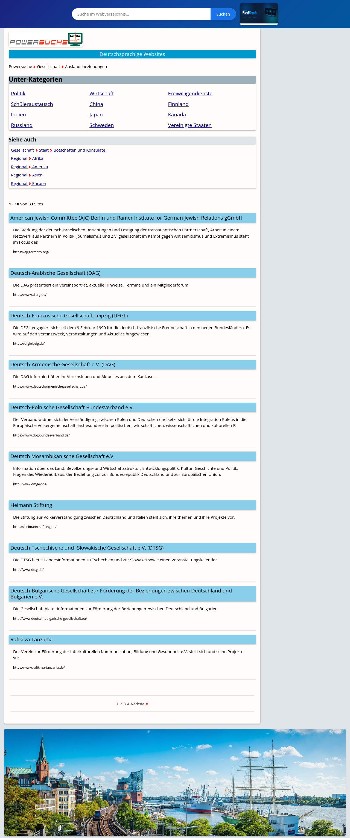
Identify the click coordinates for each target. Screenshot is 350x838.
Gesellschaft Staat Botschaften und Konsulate (58, 150)
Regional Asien (27, 175)
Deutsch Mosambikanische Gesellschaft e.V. (62, 456)
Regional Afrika (27, 158)
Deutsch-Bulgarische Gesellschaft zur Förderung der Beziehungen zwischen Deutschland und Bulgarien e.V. (121, 593)
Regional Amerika (29, 166)
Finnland (178, 104)
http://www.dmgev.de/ (30, 484)
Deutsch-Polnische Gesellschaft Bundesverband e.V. (72, 407)
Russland (22, 125)
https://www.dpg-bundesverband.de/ (41, 435)
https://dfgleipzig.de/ (29, 343)
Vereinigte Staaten (190, 125)
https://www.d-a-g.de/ (29, 294)
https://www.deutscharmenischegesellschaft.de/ (50, 386)
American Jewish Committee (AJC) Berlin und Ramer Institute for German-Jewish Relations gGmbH (126, 217)
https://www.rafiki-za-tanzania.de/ (39, 667)
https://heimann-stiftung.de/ (35, 526)
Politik (18, 93)
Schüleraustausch (32, 104)
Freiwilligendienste (190, 93)
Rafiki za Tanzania (31, 639)
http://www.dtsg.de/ (28, 569)
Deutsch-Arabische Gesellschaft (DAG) (55, 272)
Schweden (101, 125)
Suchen (223, 14)
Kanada (177, 114)
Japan (96, 114)
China (96, 104)
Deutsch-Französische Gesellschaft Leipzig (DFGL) (69, 315)
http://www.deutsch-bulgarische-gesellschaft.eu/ (50, 618)
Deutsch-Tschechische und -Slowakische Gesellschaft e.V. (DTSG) (87, 547)
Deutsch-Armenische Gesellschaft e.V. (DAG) (62, 364)
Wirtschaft (101, 93)
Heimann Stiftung (31, 504)
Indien (18, 114)
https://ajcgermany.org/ (31, 252)
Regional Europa (28, 183)
